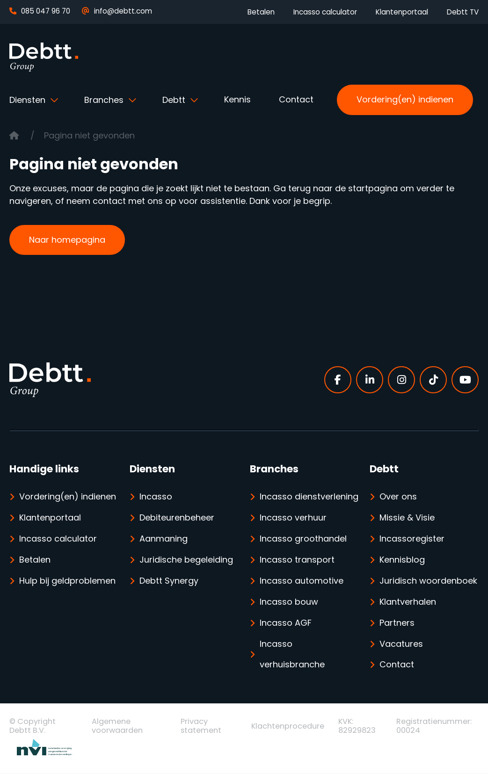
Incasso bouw (289, 602)
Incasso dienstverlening (309, 497)
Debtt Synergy (168, 581)
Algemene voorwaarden (117, 726)
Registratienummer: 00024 (434, 726)
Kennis (237, 99)
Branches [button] (105, 100)
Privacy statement (201, 726)
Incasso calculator (325, 12)
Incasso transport (297, 560)
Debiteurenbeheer (176, 518)
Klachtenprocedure (287, 726)
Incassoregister (411, 539)
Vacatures (401, 644)
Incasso (155, 497)
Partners (397, 623)
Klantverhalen (407, 602)
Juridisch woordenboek (428, 581)
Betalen (261, 12)
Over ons (398, 497)
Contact (296, 99)
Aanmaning (163, 539)
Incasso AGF (286, 623)
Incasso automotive (301, 581)
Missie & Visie (407, 518)
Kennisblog (402, 560)
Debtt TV (463, 12)
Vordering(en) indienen (405, 99)
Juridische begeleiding (186, 560)
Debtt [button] (175, 100)
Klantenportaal (402, 12)
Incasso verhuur (293, 518)
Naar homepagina (67, 240)
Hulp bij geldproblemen (67, 581)
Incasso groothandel (303, 539)
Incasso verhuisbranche (292, 654)
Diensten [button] (28, 100)
